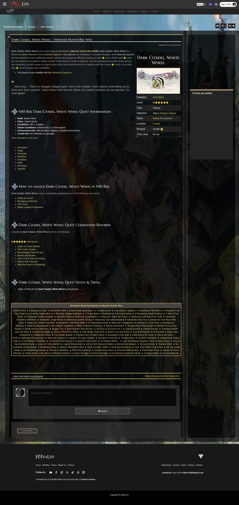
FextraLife (166, 473)
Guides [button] (154, 11)
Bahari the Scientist (162, 118)
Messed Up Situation (127, 344)
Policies (199, 465)
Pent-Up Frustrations (59, 350)
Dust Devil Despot (141, 332)
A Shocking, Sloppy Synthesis (68, 313)
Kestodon (22, 159)
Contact (71, 465)
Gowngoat (22, 147)
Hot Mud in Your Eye (108, 338)
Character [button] (119, 11)
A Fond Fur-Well (57, 310)
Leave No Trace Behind (29, 246)
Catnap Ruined (133, 329)
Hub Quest (158, 97)
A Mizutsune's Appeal (124, 310)
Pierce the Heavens (81, 350)
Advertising (166, 465)
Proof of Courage (100, 353)
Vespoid (21, 169)
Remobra (22, 156)
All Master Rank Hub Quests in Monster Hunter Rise (96, 305)
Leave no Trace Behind (49, 344)
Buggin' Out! (58, 329)
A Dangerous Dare (38, 310)
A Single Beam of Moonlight (98, 313)
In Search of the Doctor (86, 341)
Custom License (88, 479)
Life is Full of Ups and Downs (31, 258)
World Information (13, 27)
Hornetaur (22, 165)
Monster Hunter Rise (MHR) (85, 51)
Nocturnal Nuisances (121, 347)
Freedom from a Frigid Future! (90, 335)
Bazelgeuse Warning (27, 201)
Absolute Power (64, 316)
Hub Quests (47, 27)
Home (38, 465)
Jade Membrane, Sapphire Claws (138, 341)
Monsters (21, 138)
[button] (201, 4)
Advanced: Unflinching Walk (71, 323)
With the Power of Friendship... (32, 264)
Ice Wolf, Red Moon (147, 338)
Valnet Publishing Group (192, 473)
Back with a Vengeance (122, 323)
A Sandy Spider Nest (40, 313)
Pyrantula (22, 153)
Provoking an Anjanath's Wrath (126, 353)
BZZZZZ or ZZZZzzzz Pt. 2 (109, 329)
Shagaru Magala (168, 113)
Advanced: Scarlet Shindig (79, 319)
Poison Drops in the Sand (37, 353)
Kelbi (20, 162)
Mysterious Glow (48, 347)
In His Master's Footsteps (33, 341)
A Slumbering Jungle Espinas (148, 313)
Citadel (156, 123)
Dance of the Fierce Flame (66, 332)
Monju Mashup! (147, 344)
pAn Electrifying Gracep (34, 350)
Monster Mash (165, 344)
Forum (54, 465)
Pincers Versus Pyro (103, 350)
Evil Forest (23, 204)
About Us (62, 465)
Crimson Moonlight (41, 332)
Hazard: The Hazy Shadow (82, 338)
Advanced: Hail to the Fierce (114, 316)
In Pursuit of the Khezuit (60, 341)
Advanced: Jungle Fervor (51, 319)
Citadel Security (150, 329)
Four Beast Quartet (63, 335)
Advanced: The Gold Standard (109, 319)
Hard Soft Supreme (57, 338)
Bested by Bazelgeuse (37, 326)
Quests (32, 27)
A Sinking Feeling (123, 313)
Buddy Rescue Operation (37, 329)
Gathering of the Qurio (142, 335)
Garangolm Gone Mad (118, 335)
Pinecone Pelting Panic (128, 350)
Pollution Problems (61, 353)
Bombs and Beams (27, 255)
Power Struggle (81, 353)
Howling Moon (128, 338)
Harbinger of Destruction (32, 338)
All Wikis (46, 465)
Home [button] (96, 11)
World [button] (144, 11)
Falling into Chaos (42, 335)
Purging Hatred (151, 353)
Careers (176, 465)
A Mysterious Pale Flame (149, 310)
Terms (184, 465)
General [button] (107, 11)
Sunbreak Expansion (52, 54)
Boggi (20, 150)
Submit (102, 411)
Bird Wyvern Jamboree (62, 326)
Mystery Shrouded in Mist (71, 347)
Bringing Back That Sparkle (140, 326)
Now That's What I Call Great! (149, 347)
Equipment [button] (132, 11)
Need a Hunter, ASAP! (97, 347)
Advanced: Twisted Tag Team (41, 323)
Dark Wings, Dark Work (93, 332)
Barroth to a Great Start (148, 323)
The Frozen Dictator (27, 249)
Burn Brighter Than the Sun (30, 252)
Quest (25, 54)
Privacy (191, 465)
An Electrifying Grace (98, 323)
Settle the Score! (25, 198)
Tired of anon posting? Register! (162, 376)
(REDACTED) (19, 310)
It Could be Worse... (109, 341)
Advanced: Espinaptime (86, 316)
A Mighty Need (104, 310)
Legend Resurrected (73, 344)
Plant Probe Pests (150, 350)
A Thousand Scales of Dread (39, 316)
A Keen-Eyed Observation (81, 310)
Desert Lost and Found (119, 332)
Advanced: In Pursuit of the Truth (146, 316)
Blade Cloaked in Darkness (30, 207)
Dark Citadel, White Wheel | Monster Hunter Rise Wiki (51, 39)
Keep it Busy (164, 341)
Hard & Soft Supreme (28, 261)
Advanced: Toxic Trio (137, 319)
